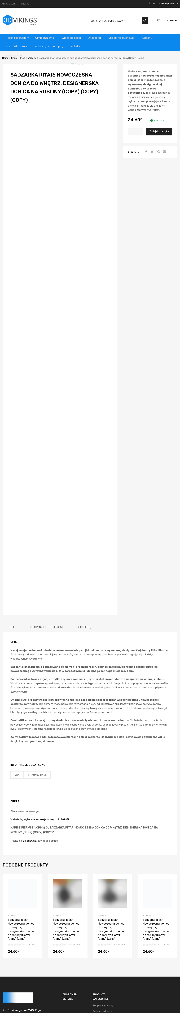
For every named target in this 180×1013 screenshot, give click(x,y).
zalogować (29, 774)
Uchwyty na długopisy (50, 46)
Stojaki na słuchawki (124, 38)
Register (173, 3)
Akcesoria (97, 38)
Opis (13, 561)
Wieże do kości (72, 38)
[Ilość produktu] (135, 131)
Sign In (163, 3)
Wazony (150, 38)
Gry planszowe (45, 38)
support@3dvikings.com (23, 955)
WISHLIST (25, 3)
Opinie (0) (84, 561)
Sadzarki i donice (17, 46)
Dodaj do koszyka (159, 131)
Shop (14, 58)
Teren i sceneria (16, 38)
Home (5, 58)
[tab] (13, 561)
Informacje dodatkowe (47, 561)
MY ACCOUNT (9, 3)
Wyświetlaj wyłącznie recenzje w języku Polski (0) (39, 753)
